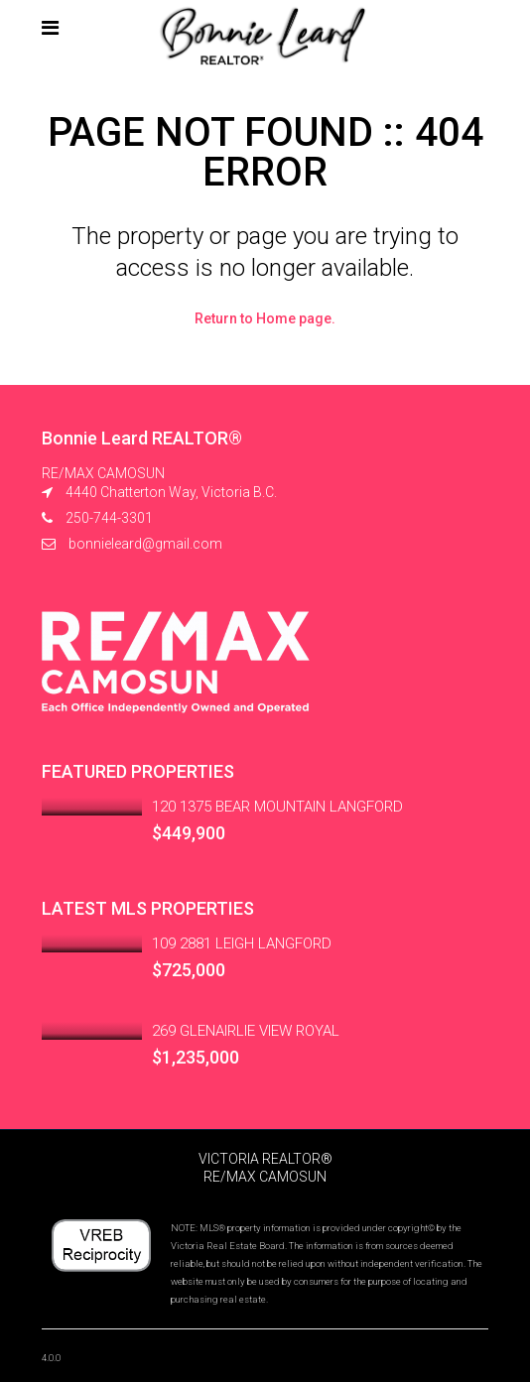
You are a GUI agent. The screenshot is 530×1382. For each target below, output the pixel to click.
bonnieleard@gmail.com (145, 544)
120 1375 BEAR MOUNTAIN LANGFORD (277, 807)
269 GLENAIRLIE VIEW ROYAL (245, 1031)
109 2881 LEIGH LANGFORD (241, 943)
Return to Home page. (265, 318)
